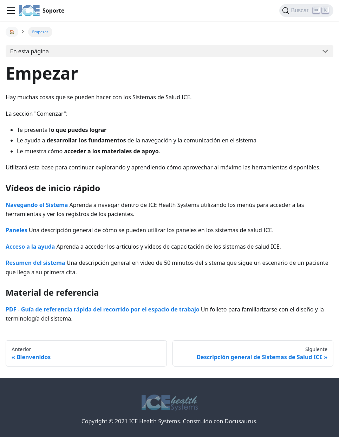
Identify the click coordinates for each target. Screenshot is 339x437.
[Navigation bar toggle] (11, 10)
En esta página (29, 51)
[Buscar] (306, 10)
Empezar (40, 31)
